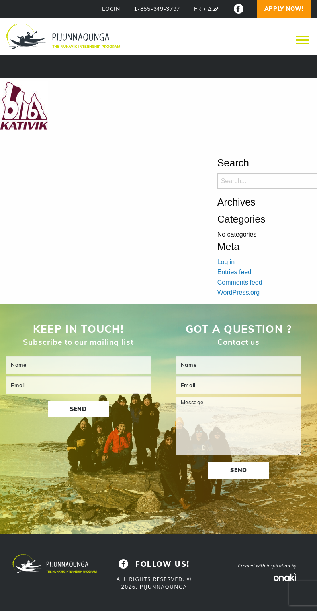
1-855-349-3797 (157, 9)
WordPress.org (238, 292)
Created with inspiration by (267, 565)
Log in (226, 262)
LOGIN (111, 9)
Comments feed (239, 282)
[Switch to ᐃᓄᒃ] (214, 9)
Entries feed (234, 272)
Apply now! (284, 8)
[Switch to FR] (198, 9)
